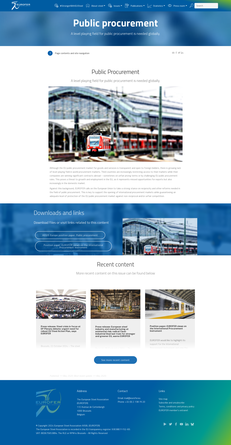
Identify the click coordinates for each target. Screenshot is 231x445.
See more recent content (115, 366)
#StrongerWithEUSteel (69, 6)
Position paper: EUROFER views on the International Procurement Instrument (73, 254)
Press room (176, 6)
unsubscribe (178, 414)
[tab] (110, 53)
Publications (133, 6)
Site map (163, 410)
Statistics (155, 6)
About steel (94, 6)
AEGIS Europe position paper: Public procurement (70, 241)
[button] (110, 53)
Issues (114, 6)
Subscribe (163, 414)
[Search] (206, 5)
